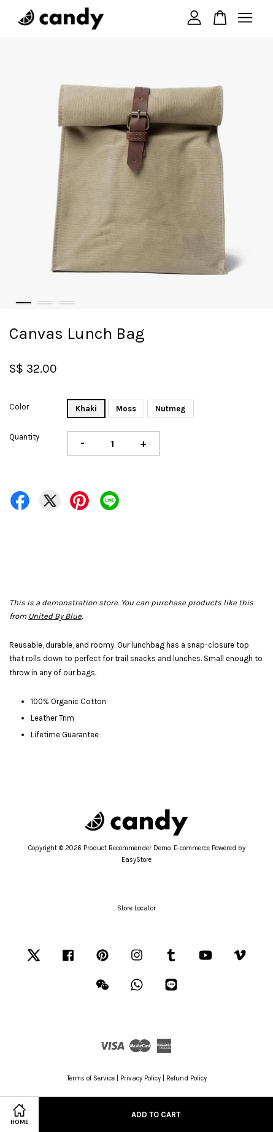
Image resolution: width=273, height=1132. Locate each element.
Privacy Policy (140, 1078)
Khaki (86, 408)
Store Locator (136, 908)
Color (19, 406)
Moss (126, 408)
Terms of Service (91, 1078)
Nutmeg (170, 408)
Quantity (24, 436)
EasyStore (136, 860)
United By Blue (55, 616)
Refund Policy (186, 1078)
